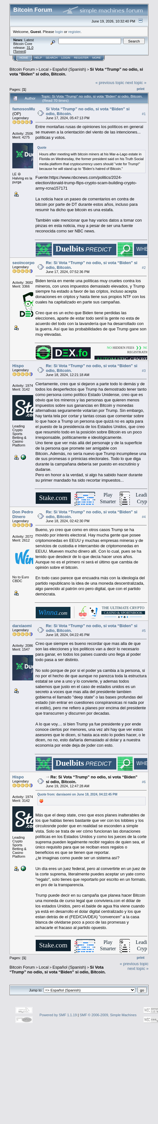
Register (81, 57)
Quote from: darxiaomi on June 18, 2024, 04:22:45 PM (77, 794)
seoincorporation (29, 262)
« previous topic (109, 82)
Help (38, 57)
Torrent (19, 51)
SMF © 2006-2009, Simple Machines (108, 1015)
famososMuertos (28, 109)
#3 (144, 371)
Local (44, 69)
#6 (144, 782)
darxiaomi (22, 625)
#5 (144, 631)
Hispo (18, 365)
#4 (144, 517)
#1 (144, 114)
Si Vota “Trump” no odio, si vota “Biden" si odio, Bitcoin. (57, 969)
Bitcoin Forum (22, 69)
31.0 (30, 47)
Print (140, 89)
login (59, 31)
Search (52, 57)
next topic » (136, 82)
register (74, 31)
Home (24, 57)
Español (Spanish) (69, 69)
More (96, 57)
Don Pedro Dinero (22, 514)
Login (65, 57)
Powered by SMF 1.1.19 (58, 1015)
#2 (144, 268)
